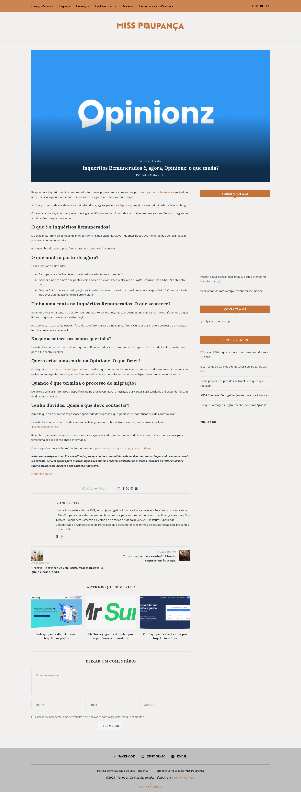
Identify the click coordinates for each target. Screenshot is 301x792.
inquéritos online (41, 474)
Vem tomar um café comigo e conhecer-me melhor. (231, 291)
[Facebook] (253, 6)
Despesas (64, 6)
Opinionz (125, 205)
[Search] (268, 6)
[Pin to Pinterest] (132, 488)
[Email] (261, 6)
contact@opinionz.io (46, 427)
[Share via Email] (136, 488)
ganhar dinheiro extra (160, 192)
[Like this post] (119, 488)
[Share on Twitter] (127, 488)
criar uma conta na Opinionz (65, 369)
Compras (127, 6)
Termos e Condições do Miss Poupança (179, 770)
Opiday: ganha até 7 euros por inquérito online (165, 636)
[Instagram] (257, 6)
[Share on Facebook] (123, 488)
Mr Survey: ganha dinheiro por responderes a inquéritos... (110, 636)
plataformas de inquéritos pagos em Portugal (123, 448)
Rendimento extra (105, 6)
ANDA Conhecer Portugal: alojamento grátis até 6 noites (234, 395)
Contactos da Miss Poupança (156, 6)
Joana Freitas (150, 174)
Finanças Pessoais (42, 6)
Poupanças (82, 6)
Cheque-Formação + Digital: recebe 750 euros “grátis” (233, 405)
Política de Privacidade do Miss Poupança (122, 770)
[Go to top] (150, 787)
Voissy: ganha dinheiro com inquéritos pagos (56, 636)
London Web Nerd (183, 777)
